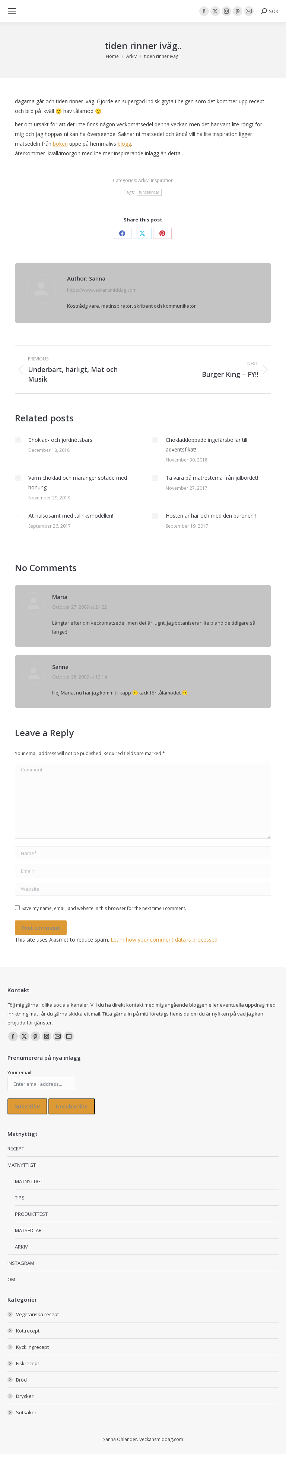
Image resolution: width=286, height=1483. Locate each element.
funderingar (149, 192)
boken (60, 143)
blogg (124, 143)
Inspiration (162, 180)
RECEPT (15, 1148)
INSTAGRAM (20, 1263)
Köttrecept (27, 1330)
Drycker (25, 1396)
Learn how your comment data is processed (164, 939)
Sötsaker (26, 1412)
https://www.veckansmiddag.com (102, 290)
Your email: (19, 1072)
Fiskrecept (27, 1363)
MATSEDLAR (28, 1230)
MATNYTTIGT (21, 1165)
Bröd (21, 1379)
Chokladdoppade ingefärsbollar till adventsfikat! (206, 444)
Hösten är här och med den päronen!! (211, 515)
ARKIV (21, 1246)
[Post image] (18, 440)
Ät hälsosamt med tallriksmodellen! (70, 515)
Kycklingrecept (32, 1347)
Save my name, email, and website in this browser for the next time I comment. (104, 908)
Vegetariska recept (37, 1314)
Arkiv (143, 180)
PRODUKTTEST (31, 1214)
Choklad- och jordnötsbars (60, 439)
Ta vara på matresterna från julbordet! (212, 477)
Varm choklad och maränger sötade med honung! (77, 482)
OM (11, 1279)
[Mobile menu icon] (11, 11)
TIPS (20, 1197)
